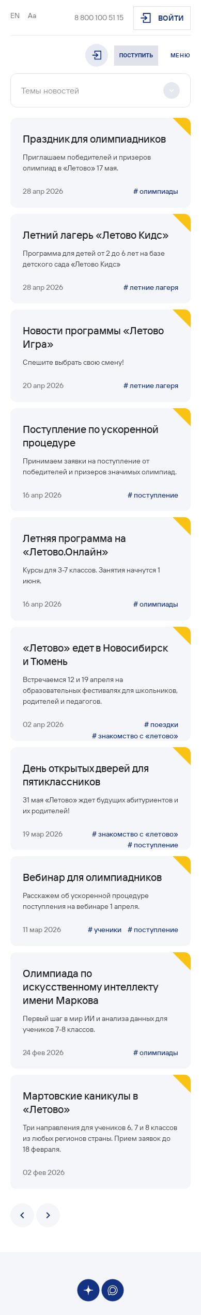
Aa (32, 15)
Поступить (136, 55)
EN (15, 15)
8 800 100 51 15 (98, 17)
